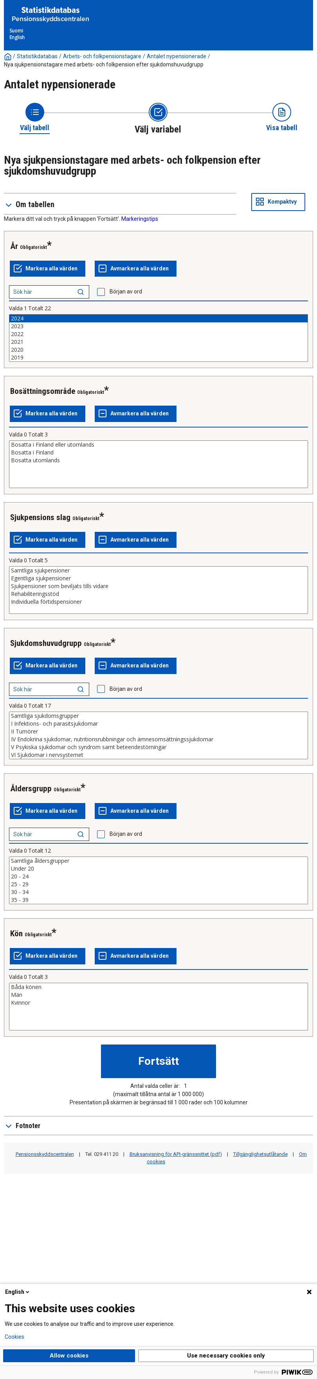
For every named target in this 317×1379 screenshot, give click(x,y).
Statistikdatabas (37, 56)
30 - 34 (158, 892)
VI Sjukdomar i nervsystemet (158, 755)
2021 (158, 342)
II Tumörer (158, 731)
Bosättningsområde (42, 391)
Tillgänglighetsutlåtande (260, 1154)
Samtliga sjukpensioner (158, 570)
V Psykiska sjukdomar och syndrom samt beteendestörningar (158, 747)
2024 (158, 318)
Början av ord (126, 291)
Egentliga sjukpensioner (158, 578)
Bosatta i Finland (158, 452)
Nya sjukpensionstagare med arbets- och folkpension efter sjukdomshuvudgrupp (104, 64)
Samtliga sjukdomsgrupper (158, 716)
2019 (158, 357)
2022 (158, 334)
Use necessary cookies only (226, 1355)
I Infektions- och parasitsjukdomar (158, 724)
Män (158, 995)
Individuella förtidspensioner (158, 602)
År (14, 246)
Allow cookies (69, 1355)
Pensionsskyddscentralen (45, 1154)
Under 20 (158, 869)
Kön (16, 933)
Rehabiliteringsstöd (158, 594)
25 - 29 (158, 884)
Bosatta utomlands (158, 460)
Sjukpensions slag (40, 517)
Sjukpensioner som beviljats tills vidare (158, 586)
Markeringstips (139, 219)
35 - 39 (158, 900)
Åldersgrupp (31, 788)
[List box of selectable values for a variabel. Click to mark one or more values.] (158, 338)
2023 (158, 326)
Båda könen (158, 987)
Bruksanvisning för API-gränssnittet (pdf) (176, 1154)
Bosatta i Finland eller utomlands (158, 445)
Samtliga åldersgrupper (158, 861)
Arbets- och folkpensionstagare (102, 56)
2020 (158, 350)
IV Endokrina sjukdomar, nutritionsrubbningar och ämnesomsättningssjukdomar (158, 739)
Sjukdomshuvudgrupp (46, 643)
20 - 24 (158, 876)
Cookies (14, 1337)
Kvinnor (158, 1003)
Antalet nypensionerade (176, 56)
